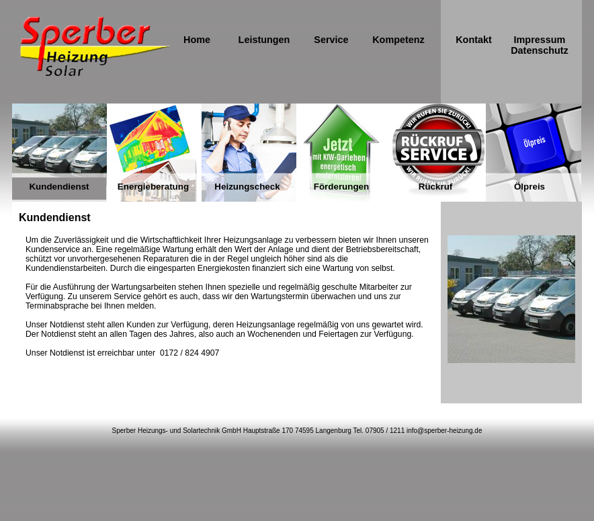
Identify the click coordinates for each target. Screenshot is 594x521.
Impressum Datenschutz (539, 45)
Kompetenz (398, 39)
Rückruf (436, 187)
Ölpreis (529, 187)
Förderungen (341, 187)
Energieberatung (153, 187)
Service (331, 39)
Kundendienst (59, 187)
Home (196, 39)
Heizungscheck (247, 187)
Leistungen (264, 39)
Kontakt (474, 39)
